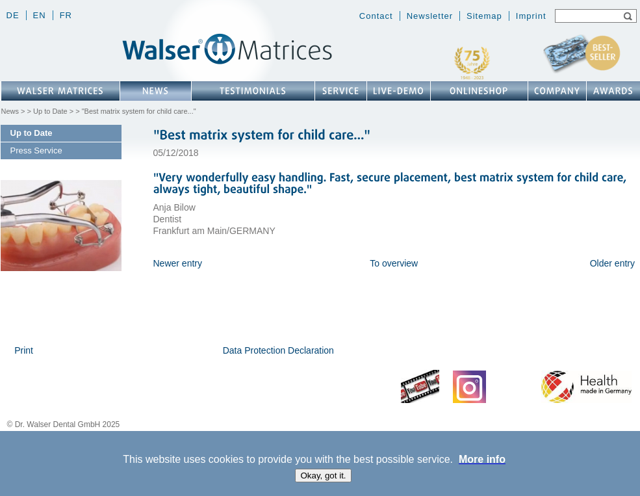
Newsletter (430, 16)
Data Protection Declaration (278, 350)
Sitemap (484, 16)
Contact (376, 16)
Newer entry (177, 263)
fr (66, 15)
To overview (394, 263)
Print (23, 350)
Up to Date (50, 111)
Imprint (531, 16)
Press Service (36, 150)
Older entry (612, 263)
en (39, 15)
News (10, 111)
